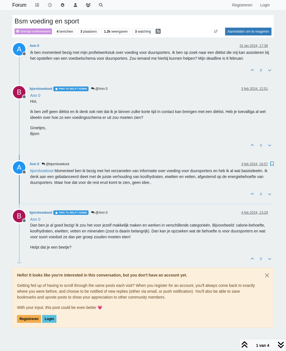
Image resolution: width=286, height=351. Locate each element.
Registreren (29, 319)
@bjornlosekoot (55, 164)
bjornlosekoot (41, 89)
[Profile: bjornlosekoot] (41, 171)
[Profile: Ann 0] (35, 95)
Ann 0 (34, 46)
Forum (19, 5)
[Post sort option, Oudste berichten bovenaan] (215, 31)
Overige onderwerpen (33, 31)
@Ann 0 (99, 89)
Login (49, 319)
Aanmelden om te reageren (248, 31)
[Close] (267, 275)
